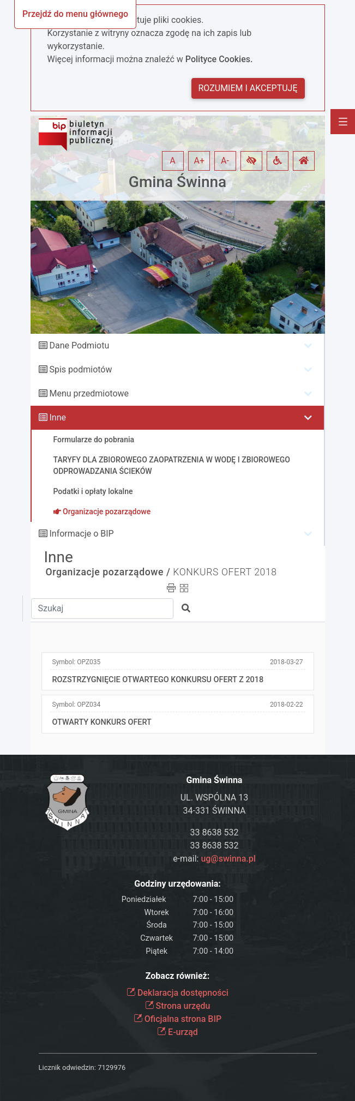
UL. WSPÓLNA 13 (214, 797)
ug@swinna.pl (228, 858)
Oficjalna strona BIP (177, 1019)
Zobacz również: (178, 976)
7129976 (111, 1067)
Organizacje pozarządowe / (108, 572)
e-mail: (214, 858)
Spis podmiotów (80, 369)
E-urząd (177, 1032)
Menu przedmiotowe (89, 393)
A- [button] (225, 160)
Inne (57, 417)
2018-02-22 (286, 704)
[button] (251, 161)
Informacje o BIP (81, 533)
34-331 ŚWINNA (214, 810)
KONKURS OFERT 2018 (224, 572)
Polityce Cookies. (219, 59)
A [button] (172, 160)
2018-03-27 (286, 662)
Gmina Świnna (177, 182)
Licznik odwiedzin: (67, 1067)
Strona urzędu (177, 1006)
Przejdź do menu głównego (75, 14)
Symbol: (76, 662)
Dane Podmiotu (79, 345)
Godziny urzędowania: (177, 884)
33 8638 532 (214, 832)
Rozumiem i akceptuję (248, 88)
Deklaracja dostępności (177, 993)
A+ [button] (199, 160)
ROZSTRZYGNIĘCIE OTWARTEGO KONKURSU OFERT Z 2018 (158, 679)
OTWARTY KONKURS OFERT (102, 722)
